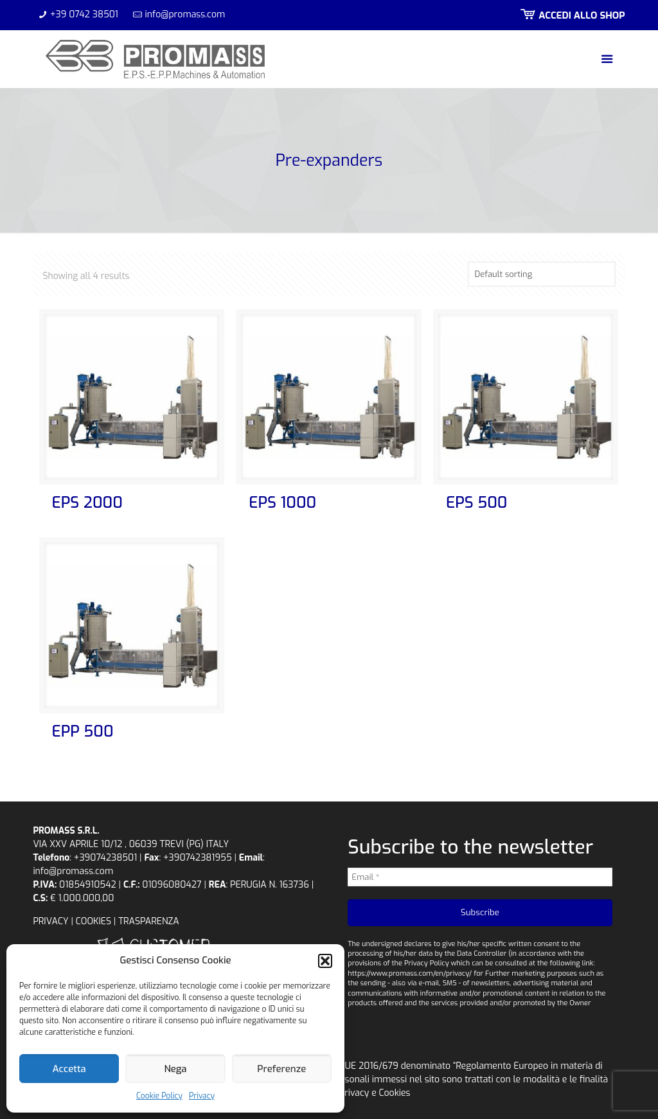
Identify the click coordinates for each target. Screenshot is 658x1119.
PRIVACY (50, 921)
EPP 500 (83, 731)
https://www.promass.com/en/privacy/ (410, 973)
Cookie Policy (159, 1096)
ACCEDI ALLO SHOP (571, 15)
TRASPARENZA (148, 921)
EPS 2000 (87, 502)
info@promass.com (185, 14)
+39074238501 (105, 858)
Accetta (69, 1068)
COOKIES (93, 921)
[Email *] (480, 877)
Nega (175, 1068)
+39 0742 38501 (84, 14)
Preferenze (281, 1068)
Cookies (395, 1093)
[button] (325, 960)
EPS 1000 (282, 502)
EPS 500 (476, 502)
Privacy (202, 1096)
